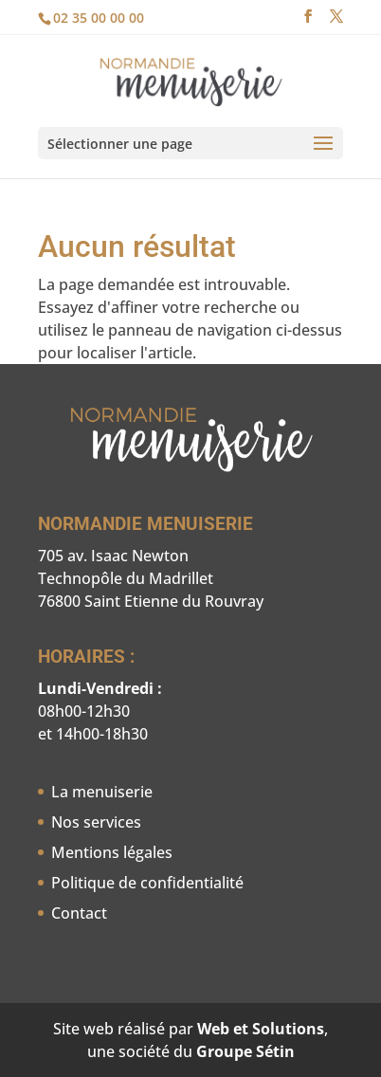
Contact (79, 913)
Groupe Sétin (245, 1051)
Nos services (96, 822)
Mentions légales (111, 852)
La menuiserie (102, 791)
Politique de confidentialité (147, 882)
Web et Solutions (260, 1028)
